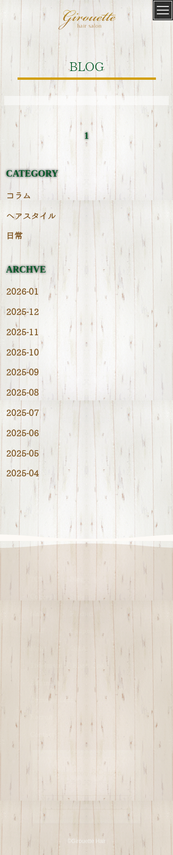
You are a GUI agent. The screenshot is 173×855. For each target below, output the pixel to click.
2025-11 (22, 333)
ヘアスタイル (31, 216)
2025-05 (22, 454)
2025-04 (22, 474)
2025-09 (22, 373)
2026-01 (22, 292)
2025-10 (22, 353)
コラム (18, 196)
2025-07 (22, 413)
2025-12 (22, 312)
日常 (14, 236)
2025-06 (22, 434)
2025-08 (22, 393)
